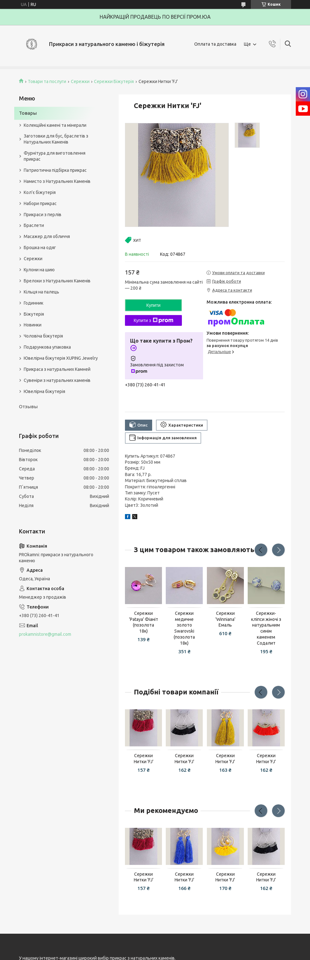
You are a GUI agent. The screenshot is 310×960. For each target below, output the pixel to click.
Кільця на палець (41, 291)
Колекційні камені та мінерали (55, 125)
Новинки (32, 324)
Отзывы (28, 406)
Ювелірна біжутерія (44, 391)
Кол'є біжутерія (40, 192)
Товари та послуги (47, 81)
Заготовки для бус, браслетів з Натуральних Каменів (56, 139)
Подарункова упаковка (47, 347)
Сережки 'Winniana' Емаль (225, 619)
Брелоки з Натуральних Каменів (57, 280)
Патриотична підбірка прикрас (55, 170)
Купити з (153, 320)
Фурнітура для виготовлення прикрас (54, 156)
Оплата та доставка (215, 44)
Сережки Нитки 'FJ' (143, 758)
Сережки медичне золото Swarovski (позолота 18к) (184, 628)
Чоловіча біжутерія (43, 335)
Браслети (34, 225)
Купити (153, 305)
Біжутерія (34, 314)
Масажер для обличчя (47, 236)
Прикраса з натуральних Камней (57, 369)
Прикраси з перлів (42, 214)
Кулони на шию (39, 269)
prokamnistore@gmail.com (45, 634)
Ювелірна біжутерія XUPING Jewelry (61, 358)
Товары (28, 113)
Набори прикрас (40, 203)
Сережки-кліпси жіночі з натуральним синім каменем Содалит (266, 628)
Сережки (80, 81)
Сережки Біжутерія (114, 81)
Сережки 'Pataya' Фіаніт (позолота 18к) (143, 622)
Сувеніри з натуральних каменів (57, 380)
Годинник (33, 303)
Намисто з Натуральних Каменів (57, 181)
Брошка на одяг (40, 247)
